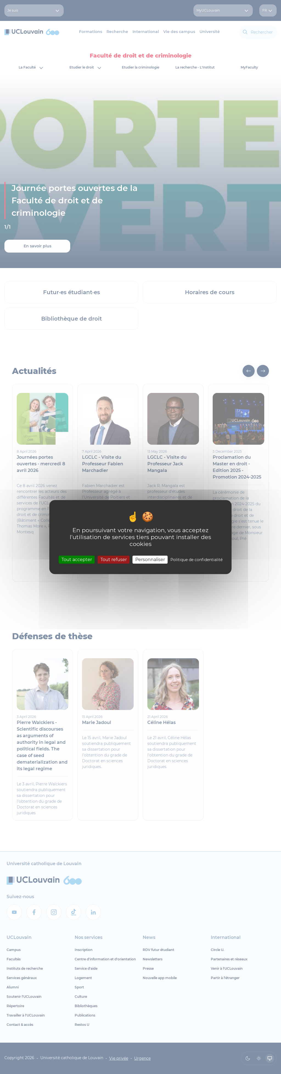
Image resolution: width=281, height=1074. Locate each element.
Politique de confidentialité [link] (196, 559)
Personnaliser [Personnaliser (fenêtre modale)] (150, 559)
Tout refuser (113, 559)
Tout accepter (76, 559)
